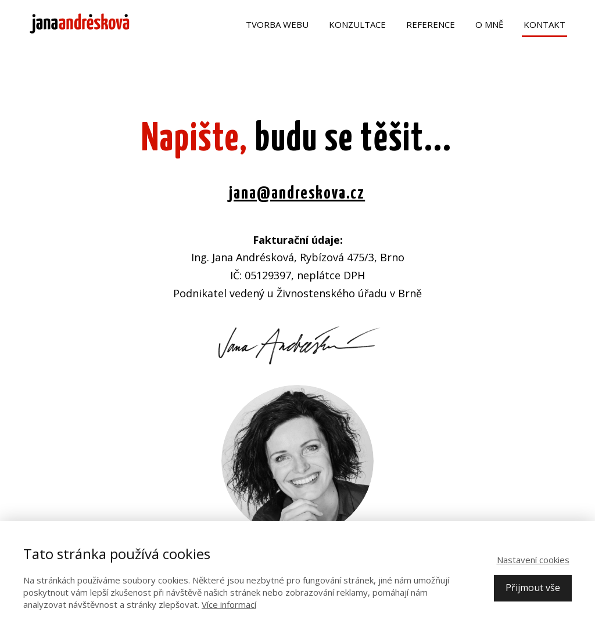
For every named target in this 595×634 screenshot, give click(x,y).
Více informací (229, 604)
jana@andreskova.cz (297, 193)
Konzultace (357, 24)
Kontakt (544, 24)
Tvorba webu (277, 24)
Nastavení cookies (533, 559)
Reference (430, 24)
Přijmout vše (533, 587)
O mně (489, 24)
